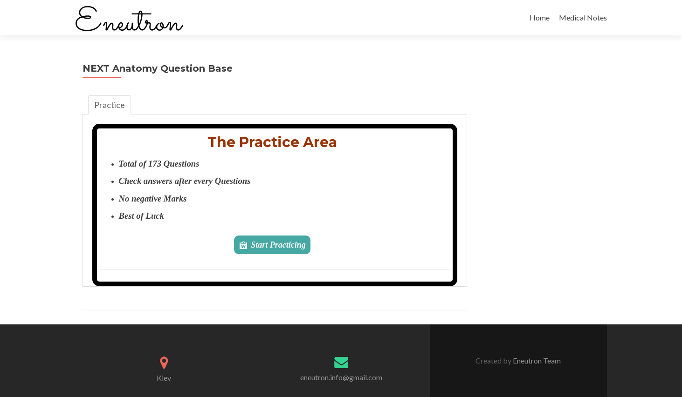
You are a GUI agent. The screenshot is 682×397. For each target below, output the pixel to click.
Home (540, 17)
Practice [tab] (109, 105)
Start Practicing (278, 244)
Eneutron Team (536, 360)
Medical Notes (583, 17)
